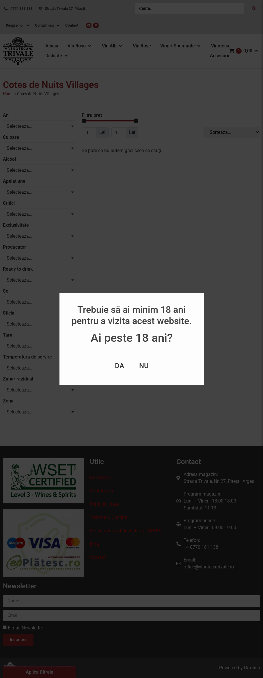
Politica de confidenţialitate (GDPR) (126, 530)
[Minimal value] (110, 121)
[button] (80, 46)
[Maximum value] (118, 132)
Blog (94, 544)
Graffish (252, 667)
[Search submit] (253, 8)
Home (8, 93)
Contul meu (101, 491)
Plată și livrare (104, 504)
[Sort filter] (232, 132)
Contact (98, 557)
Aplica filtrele (39, 672)
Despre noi (100, 477)
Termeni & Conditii (108, 517)
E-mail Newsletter (25, 627)
